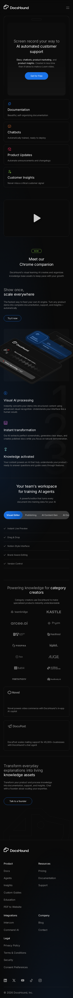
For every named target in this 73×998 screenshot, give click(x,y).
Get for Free (36, 76)
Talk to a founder (17, 801)
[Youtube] (22, 980)
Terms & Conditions (15, 952)
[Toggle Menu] (67, 7)
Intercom (9, 922)
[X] (14, 980)
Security (8, 959)
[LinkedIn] (5, 980)
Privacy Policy (12, 945)
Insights (8, 885)
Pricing (42, 870)
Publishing (30, 515)
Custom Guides (12, 892)
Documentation (47, 878)
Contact (42, 929)
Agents (8, 878)
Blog (40, 922)
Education (9, 899)
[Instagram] (40, 980)
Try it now (12, 318)
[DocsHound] (16, 8)
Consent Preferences (16, 967)
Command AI (11, 929)
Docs (7, 870)
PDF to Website (12, 906)
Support (43, 885)
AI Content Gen (50, 515)
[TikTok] (31, 980)
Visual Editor (13, 515)
